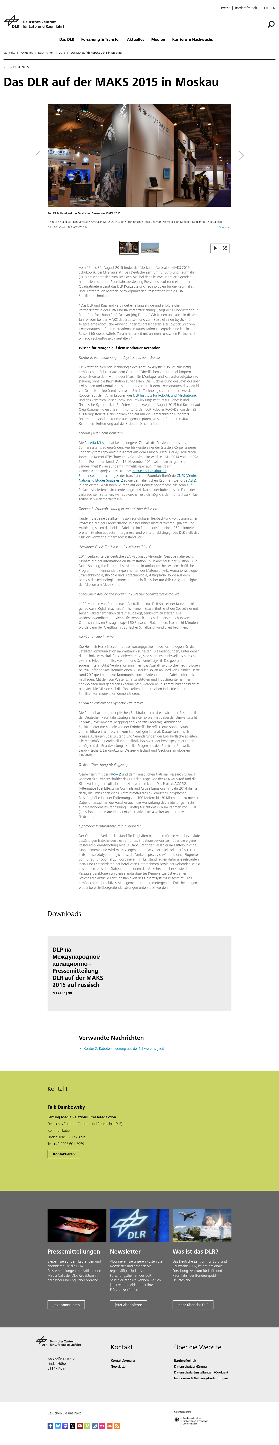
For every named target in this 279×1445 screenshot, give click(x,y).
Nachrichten (46, 52)
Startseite (9, 52)
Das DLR (66, 39)
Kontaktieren (64, 1154)
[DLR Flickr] (102, 1427)
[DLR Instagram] (95, 1427)
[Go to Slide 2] (150, 248)
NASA (113, 774)
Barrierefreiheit (246, 8)
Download (225, 227)
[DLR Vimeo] (87, 1427)
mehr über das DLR (193, 1305)
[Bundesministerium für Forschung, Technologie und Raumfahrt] (193, 1434)
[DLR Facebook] (50, 1427)
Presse (225, 8)
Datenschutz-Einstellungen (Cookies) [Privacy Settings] (201, 1372)
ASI (190, 480)
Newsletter (119, 1366)
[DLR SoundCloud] (109, 1427)
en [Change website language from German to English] (273, 8)
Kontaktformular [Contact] (123, 1360)
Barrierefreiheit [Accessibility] (185, 1360)
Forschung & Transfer (100, 39)
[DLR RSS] (117, 1427)
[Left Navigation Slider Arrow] (53, 155)
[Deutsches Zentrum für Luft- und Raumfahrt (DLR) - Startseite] (35, 23)
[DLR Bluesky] (58, 1427)
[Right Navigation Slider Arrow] (227, 155)
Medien (158, 39)
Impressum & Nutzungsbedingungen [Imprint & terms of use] (201, 1378)
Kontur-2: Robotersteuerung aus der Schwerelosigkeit (124, 1048)
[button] (139, 172)
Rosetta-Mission (96, 442)
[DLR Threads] (72, 1427)
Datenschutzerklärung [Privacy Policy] (190, 1366)
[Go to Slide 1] (129, 248)
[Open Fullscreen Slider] (225, 249)
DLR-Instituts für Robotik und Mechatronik (165, 395)
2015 (62, 52)
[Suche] (271, 24)
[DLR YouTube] (80, 1427)
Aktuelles (135, 39)
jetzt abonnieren (66, 1305)
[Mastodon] (65, 1427)
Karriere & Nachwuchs (192, 39)
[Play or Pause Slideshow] (215, 249)
